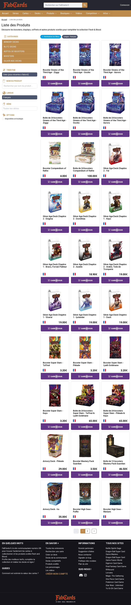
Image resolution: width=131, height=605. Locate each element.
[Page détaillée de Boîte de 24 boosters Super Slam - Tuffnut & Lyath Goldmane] (85, 395)
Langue (9, 93)
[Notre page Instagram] (85, 575)
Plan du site (83, 564)
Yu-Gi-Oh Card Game (114, 588)
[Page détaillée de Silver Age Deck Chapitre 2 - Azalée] (85, 249)
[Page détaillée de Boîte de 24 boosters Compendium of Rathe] (85, 153)
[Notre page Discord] (80, 575)
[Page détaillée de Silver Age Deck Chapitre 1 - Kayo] (115, 201)
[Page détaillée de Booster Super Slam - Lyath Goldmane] (115, 347)
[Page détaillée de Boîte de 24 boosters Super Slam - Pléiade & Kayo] (115, 395)
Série (8, 104)
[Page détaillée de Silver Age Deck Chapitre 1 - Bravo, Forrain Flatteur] (55, 249)
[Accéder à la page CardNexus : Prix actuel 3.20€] (55, 374)
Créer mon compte (57, 574)
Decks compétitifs (53, 561)
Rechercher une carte (55, 551)
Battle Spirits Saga (113, 548)
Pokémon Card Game (115, 582)
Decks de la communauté (56, 558)
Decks (37, 13)
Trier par (10, 70)
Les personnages (53, 567)
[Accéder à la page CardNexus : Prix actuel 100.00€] (85, 179)
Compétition (91, 13)
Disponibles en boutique (14, 119)
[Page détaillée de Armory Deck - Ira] (55, 494)
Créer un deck (51, 555)
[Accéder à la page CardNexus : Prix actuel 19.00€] (115, 277)
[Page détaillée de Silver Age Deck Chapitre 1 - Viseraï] (55, 299)
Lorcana (109, 573)
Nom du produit (14, 81)
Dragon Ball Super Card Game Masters (115, 552)
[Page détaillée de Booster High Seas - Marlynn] (115, 494)
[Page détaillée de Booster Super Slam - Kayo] (55, 395)
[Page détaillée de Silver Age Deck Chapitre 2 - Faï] (115, 153)
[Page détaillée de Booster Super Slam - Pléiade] (85, 347)
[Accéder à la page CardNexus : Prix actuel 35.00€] (55, 520)
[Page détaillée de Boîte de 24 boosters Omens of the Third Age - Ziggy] (55, 103)
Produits (50, 13)
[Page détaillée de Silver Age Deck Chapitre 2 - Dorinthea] (85, 201)
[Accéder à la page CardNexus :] (55, 81)
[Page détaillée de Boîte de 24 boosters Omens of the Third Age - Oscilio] (85, 103)
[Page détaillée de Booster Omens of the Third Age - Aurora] (115, 55)
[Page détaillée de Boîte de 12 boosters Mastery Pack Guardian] (115, 446)
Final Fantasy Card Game (116, 566)
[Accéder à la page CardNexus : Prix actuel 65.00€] (85, 424)
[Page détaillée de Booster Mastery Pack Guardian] (85, 446)
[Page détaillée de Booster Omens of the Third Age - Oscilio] (85, 55)
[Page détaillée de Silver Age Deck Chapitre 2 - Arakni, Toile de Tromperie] (115, 249)
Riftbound (110, 570)
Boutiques (64, 13)
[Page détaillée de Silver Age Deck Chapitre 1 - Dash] (115, 299)
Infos (105, 13)
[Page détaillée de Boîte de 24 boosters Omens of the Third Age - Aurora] (115, 103)
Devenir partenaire (86, 548)
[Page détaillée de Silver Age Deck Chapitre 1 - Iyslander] (85, 299)
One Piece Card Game (115, 579)
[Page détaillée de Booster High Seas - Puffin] (85, 494)
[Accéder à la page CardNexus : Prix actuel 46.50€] (115, 472)
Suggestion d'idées (86, 551)
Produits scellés (52, 564)
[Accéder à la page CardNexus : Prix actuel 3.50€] (85, 472)
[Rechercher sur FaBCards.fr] (84, 5)
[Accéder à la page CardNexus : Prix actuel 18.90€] (85, 277)
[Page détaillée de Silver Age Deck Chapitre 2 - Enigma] (55, 201)
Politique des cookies (87, 561)
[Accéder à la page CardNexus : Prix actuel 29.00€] (55, 472)
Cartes (26, 13)
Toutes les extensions (55, 548)
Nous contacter (84, 555)
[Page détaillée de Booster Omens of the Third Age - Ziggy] (55, 55)
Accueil (4, 20)
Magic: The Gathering (114, 576)
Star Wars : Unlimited (114, 585)
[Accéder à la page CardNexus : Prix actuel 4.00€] (55, 179)
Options (10, 115)
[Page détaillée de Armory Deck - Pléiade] (55, 446)
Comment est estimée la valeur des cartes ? (20, 573)
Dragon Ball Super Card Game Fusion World (115, 558)
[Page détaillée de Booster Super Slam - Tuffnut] (55, 347)
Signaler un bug (84, 558)
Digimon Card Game (114, 563)
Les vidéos (50, 570)
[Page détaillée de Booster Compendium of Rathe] (55, 153)
